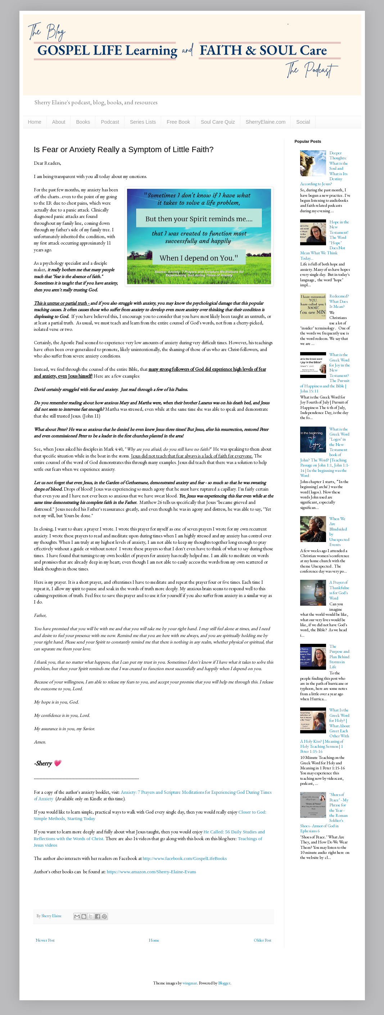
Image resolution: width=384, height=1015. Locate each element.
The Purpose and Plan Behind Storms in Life (339, 656)
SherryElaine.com (266, 122)
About (58, 122)
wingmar (189, 983)
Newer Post (45, 940)
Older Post (262, 940)
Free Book (178, 122)
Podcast (110, 122)
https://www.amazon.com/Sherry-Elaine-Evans (151, 871)
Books (83, 122)
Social (303, 122)
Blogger (224, 983)
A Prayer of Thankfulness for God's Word (339, 590)
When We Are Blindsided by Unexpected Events (339, 531)
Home (34, 122)
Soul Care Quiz (218, 122)
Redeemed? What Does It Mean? (339, 301)
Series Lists (143, 122)
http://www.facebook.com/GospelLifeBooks (185, 858)
